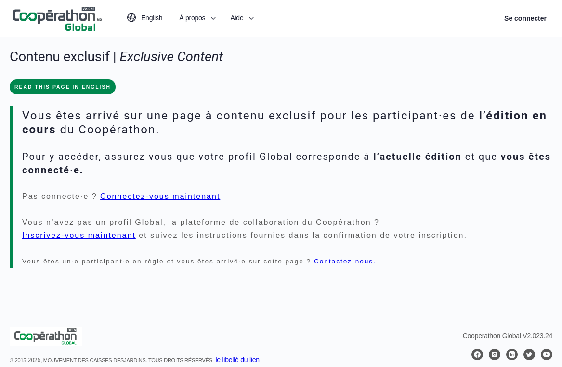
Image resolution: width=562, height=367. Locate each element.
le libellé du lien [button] (237, 360)
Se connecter (525, 18)
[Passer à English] (144, 18)
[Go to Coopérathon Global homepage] (57, 17)
